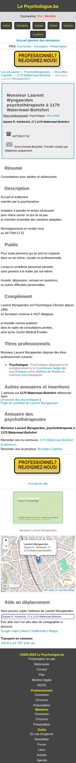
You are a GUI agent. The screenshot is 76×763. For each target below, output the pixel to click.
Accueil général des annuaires (38, 40)
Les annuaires (10, 72)
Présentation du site (41, 659)
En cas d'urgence (41, 734)
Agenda (41, 760)
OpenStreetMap (66, 590)
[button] (38, 560)
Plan (42, 674)
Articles (42, 755)
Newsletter (42, 739)
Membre (50, 16)
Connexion (24, 46)
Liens (41, 749)
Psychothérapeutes (37, 72)
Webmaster (41, 664)
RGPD (41, 685)
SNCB (5, 643)
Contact (41, 669)
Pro (39, 16)
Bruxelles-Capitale (50, 449)
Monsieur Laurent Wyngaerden (21, 352)
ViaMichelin (39, 631)
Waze (25, 631)
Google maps (10, 631)
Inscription (41, 46)
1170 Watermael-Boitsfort (34, 75)
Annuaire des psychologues (20, 399)
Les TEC (17, 643)
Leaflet (49, 590)
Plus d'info (53, 115)
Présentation (58, 46)
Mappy (53, 631)
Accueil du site (38, 483)
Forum (41, 744)
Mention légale (42, 680)
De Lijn (30, 643)
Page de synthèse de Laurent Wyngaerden (29, 403)
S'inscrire (42, 700)
